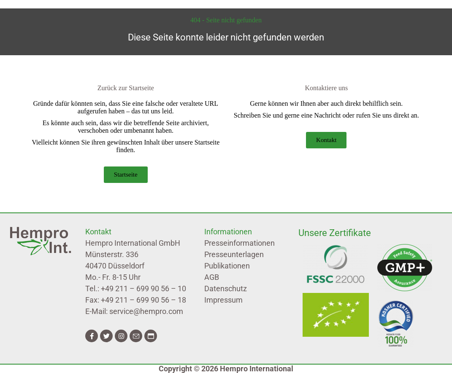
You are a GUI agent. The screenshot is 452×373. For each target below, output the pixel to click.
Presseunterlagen (234, 254)
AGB (211, 277)
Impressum (223, 299)
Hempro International (256, 368)
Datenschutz (225, 288)
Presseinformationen (239, 243)
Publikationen (227, 265)
